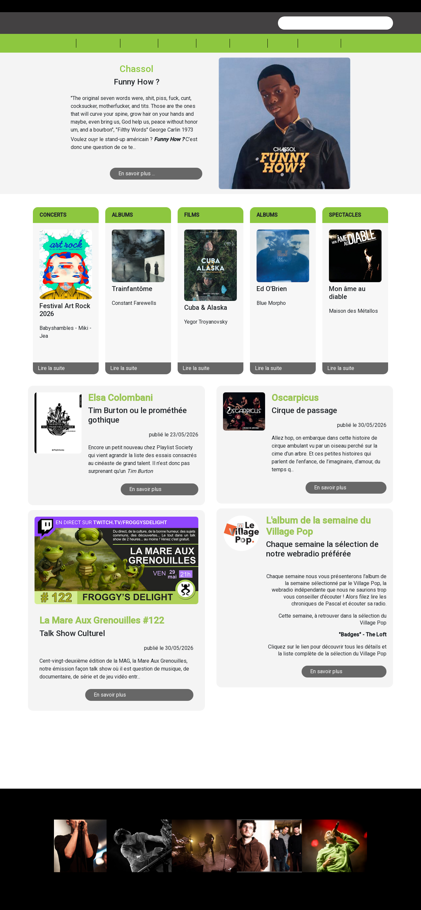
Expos (283, 67)
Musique (139, 67)
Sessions (361, 67)
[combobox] (335, 48)
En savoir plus (151, 514)
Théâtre (177, 67)
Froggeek (319, 67)
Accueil (60, 67)
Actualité (98, 67)
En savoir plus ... (143, 198)
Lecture (248, 67)
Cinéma (213, 67)
